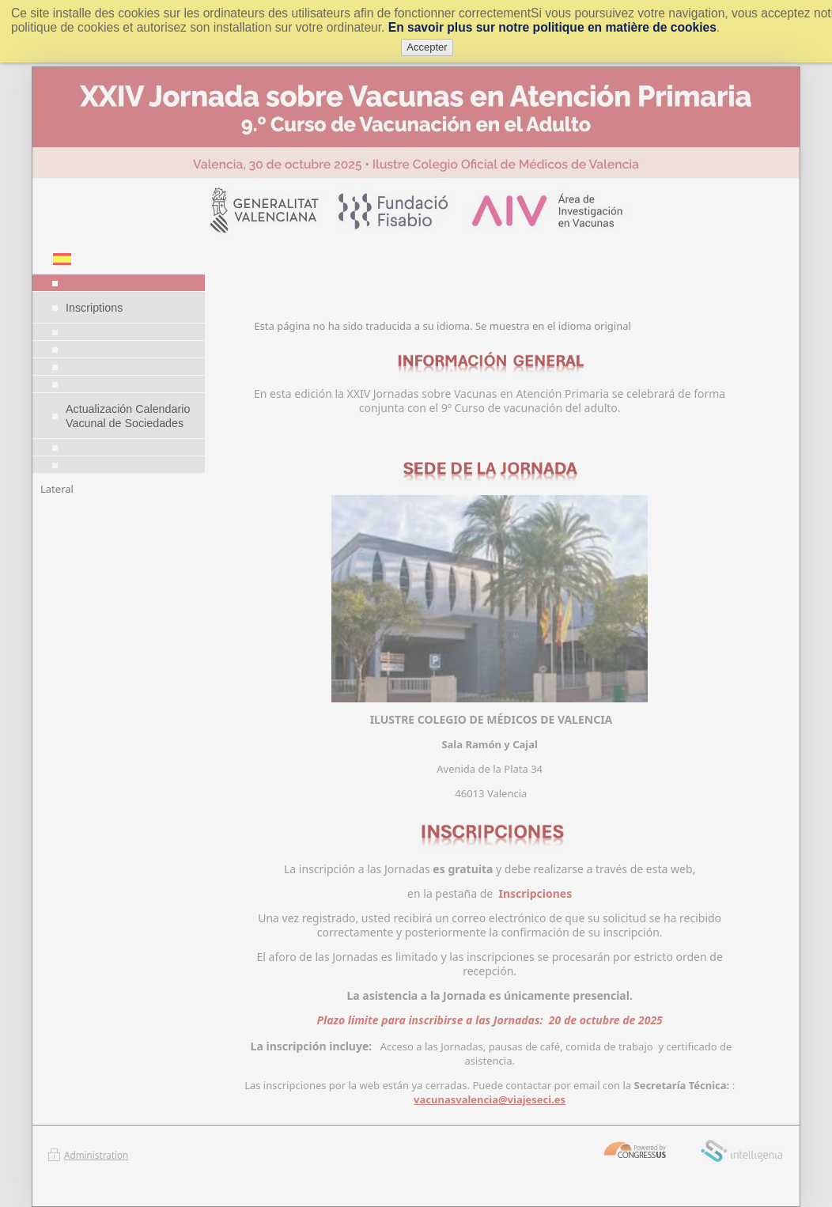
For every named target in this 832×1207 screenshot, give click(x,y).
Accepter (427, 47)
